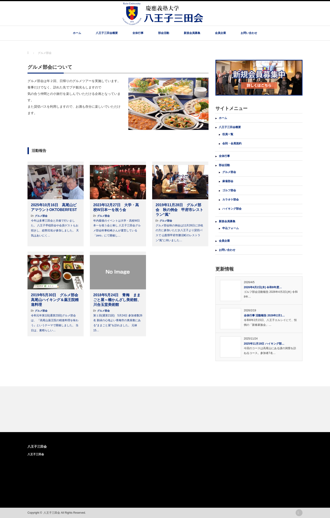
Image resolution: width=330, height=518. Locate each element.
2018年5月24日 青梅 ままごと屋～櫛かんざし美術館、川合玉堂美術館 (117, 300)
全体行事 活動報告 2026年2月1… (264, 315)
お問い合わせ (249, 33)
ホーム (77, 33)
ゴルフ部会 (229, 190)
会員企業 (220, 33)
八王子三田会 (37, 446)
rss (299, 512)
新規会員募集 (192, 33)
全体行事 (137, 33)
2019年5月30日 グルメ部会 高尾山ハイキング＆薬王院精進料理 (56, 300)
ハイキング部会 (232, 208)
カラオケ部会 (230, 199)
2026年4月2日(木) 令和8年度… (263, 287)
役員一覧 (227, 134)
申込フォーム (230, 228)
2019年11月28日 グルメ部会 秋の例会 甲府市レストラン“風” (179, 210)
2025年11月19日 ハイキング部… (264, 343)
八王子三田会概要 (107, 33)
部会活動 (163, 33)
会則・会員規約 (232, 143)
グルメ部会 (41, 215)
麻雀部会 (227, 181)
